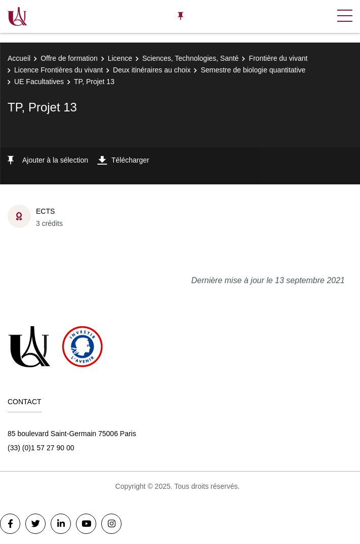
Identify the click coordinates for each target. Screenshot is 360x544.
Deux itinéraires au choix (151, 70)
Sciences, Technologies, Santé (190, 58)
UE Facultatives (39, 81)
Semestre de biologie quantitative (253, 70)
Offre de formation (69, 58)
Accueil (19, 58)
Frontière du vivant (278, 58)
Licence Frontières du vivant (58, 70)
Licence (120, 58)
